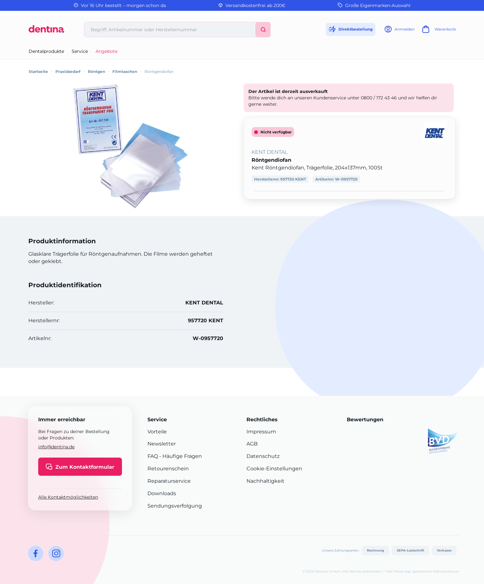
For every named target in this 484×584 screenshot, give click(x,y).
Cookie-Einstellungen (274, 469)
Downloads (161, 493)
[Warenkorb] (438, 31)
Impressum (261, 432)
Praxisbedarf (68, 71)
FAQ (152, 456)
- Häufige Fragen (180, 456)
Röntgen (96, 71)
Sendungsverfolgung (174, 506)
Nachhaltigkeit (265, 481)
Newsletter (161, 444)
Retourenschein (168, 469)
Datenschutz (263, 456)
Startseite (38, 71)
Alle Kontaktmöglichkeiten (68, 497)
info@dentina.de (56, 447)
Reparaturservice (169, 481)
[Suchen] (263, 29)
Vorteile (157, 432)
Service (80, 51)
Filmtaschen (124, 71)
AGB (252, 444)
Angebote (106, 51)
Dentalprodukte (46, 51)
